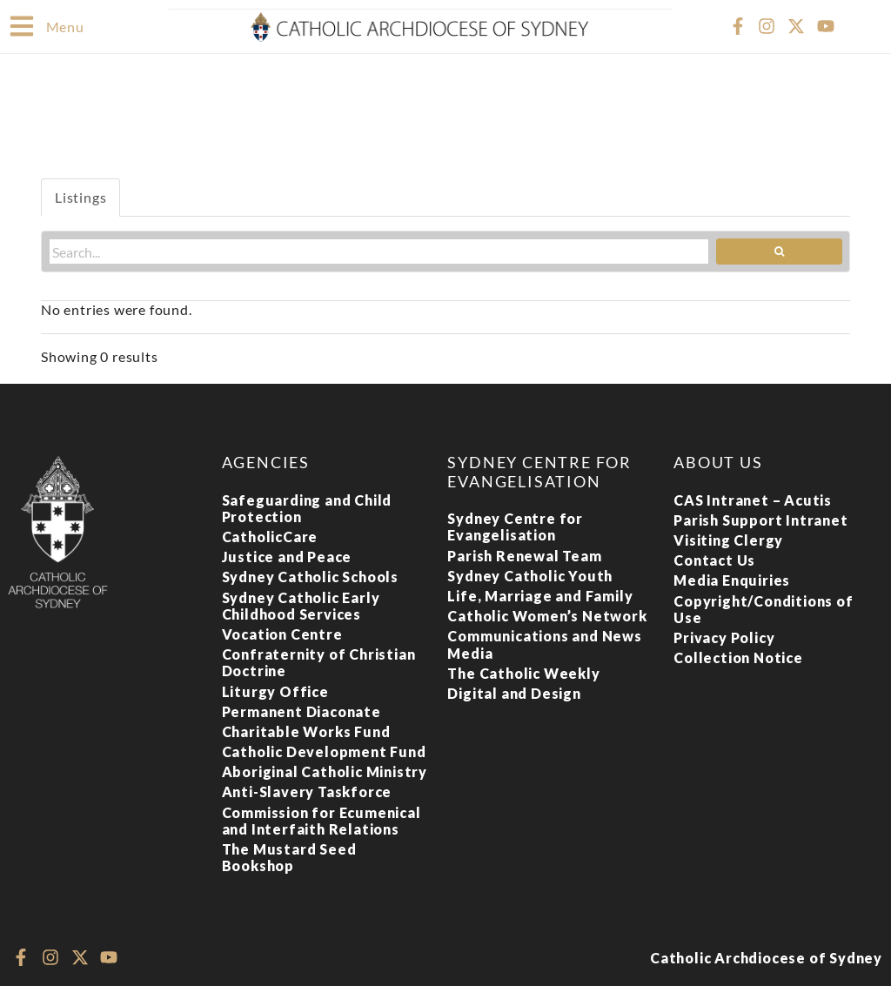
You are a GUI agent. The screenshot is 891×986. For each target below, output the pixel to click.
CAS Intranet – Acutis (752, 499)
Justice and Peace (287, 555)
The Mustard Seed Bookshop (289, 856)
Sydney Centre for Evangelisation (515, 525)
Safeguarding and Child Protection (307, 507)
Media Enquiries (731, 579)
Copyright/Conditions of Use (763, 608)
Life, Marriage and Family (540, 595)
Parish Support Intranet (760, 519)
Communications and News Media (544, 643)
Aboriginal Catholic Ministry (324, 770)
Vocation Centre (282, 633)
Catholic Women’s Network (546, 615)
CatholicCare (270, 535)
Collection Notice (738, 656)
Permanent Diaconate (301, 710)
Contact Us (714, 559)
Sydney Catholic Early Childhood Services (301, 604)
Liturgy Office (275, 690)
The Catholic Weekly (523, 672)
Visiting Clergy (728, 539)
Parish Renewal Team (524, 555)
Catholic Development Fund (324, 750)
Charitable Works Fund (306, 730)
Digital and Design (513, 692)
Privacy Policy (723, 636)
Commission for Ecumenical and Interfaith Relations (321, 819)
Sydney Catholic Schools (310, 575)
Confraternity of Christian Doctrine (319, 661)
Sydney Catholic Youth (530, 575)
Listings (80, 196)
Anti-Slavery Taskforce (307, 790)
